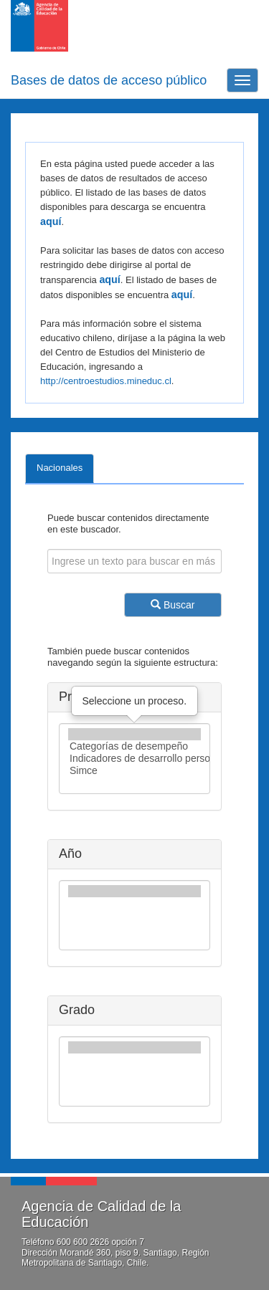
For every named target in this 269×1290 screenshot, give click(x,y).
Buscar (172, 605)
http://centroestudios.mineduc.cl (105, 381)
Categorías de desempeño (134, 746)
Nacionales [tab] (59, 467)
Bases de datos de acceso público (109, 80)
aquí (50, 221)
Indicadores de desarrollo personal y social (134, 758)
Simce (134, 771)
